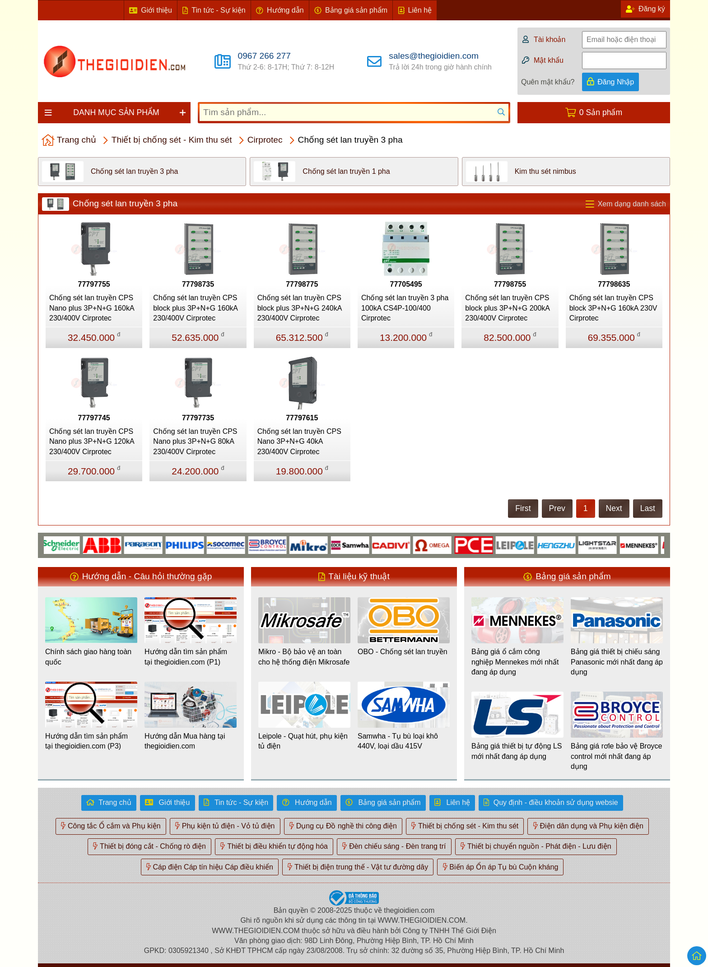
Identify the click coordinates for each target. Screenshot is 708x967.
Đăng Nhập (615, 82)
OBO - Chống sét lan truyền (402, 652)
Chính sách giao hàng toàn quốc (88, 656)
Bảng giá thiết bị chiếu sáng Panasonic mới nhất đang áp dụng (617, 662)
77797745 (94, 418)
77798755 (510, 284)
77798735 (198, 284)
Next (614, 508)
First (523, 508)
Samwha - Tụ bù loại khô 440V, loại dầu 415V (398, 741)
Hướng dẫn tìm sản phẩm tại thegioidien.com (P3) (86, 741)
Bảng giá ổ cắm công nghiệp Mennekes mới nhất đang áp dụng (515, 662)
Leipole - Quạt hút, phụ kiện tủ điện (303, 741)
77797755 (94, 284)
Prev (557, 508)
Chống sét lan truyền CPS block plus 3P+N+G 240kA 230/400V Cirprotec (299, 308)
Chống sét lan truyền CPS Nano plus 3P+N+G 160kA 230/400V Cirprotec (91, 308)
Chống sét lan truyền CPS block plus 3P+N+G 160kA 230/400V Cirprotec (195, 308)
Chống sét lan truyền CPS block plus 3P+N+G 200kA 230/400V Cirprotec (507, 308)
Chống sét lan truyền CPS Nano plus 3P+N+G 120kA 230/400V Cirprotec (91, 442)
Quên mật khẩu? (548, 82)
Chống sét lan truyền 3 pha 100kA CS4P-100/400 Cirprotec (404, 308)
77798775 (302, 284)
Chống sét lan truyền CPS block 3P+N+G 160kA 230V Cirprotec (613, 308)
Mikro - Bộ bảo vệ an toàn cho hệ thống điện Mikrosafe (303, 656)
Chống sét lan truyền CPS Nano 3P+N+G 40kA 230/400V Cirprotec (299, 442)
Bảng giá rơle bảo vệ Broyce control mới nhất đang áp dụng (616, 756)
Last (647, 508)
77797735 (198, 418)
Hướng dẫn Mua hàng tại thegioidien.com (184, 741)
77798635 (614, 284)
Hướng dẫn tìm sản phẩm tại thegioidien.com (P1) (185, 656)
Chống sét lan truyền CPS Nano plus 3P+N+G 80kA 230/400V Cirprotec (195, 442)
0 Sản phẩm (600, 112)
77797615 (302, 418)
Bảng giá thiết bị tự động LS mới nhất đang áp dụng (516, 751)
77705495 (406, 284)
